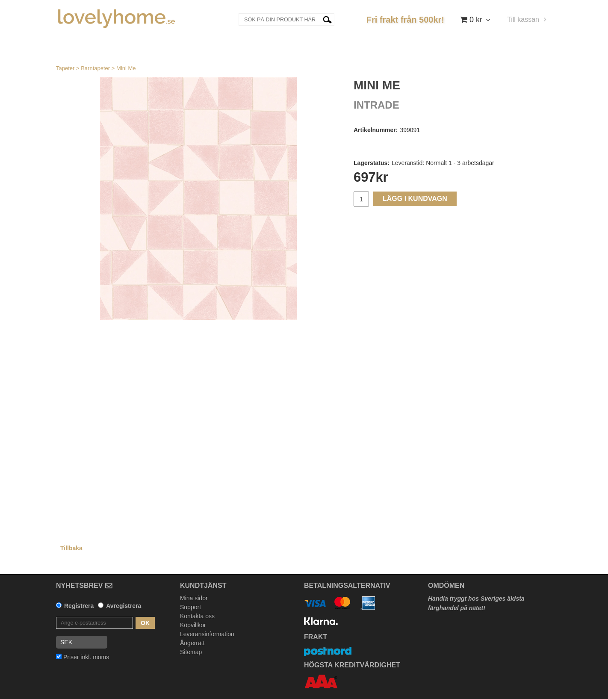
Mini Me (126, 68)
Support (190, 607)
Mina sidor (194, 598)
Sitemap (191, 652)
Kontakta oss (197, 616)
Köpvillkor (193, 625)
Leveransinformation (207, 634)
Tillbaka (71, 548)
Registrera (79, 605)
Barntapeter (95, 68)
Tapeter (65, 68)
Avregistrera (123, 605)
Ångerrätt (192, 643)
